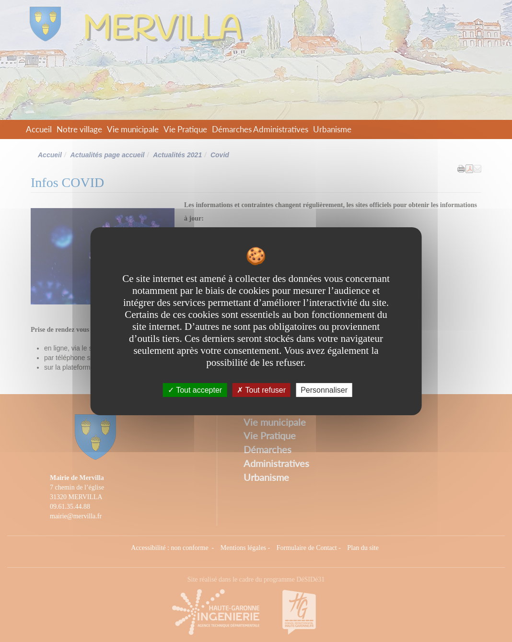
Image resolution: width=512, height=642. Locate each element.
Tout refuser (261, 389)
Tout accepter (195, 389)
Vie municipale (133, 129)
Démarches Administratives (260, 129)
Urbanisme (332, 129)
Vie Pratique (185, 129)
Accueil (39, 129)
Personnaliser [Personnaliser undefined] (324, 389)
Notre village (79, 129)
